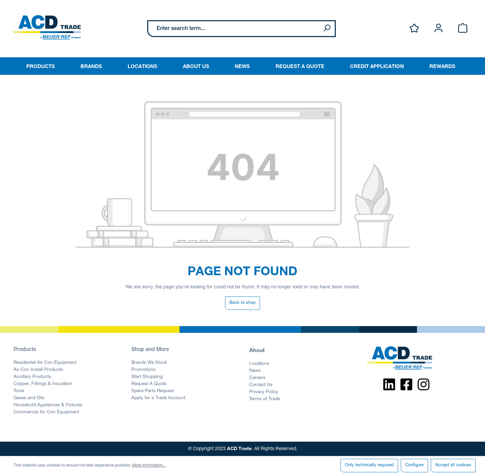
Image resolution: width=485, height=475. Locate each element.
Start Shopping (147, 377)
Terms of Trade (264, 399)
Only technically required (369, 465)
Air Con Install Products (38, 370)
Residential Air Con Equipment (44, 362)
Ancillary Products (32, 377)
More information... (149, 466)
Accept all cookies (453, 465)
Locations (259, 363)
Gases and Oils (28, 398)
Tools (18, 391)
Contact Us (260, 385)
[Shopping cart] (463, 28)
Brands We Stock (149, 362)
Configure (414, 465)
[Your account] (438, 28)
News (255, 371)
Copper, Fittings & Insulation (42, 384)
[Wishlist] (414, 28)
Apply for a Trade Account (158, 398)
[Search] (327, 28)
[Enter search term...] (233, 28)
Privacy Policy (263, 392)
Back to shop (242, 303)
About (257, 350)
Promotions (143, 370)
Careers (257, 378)
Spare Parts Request (152, 391)
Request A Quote (148, 384)
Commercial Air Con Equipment (46, 412)
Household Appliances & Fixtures (47, 405)
